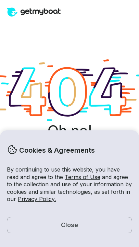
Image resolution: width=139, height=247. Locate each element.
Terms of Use (82, 177)
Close (69, 224)
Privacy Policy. (37, 199)
